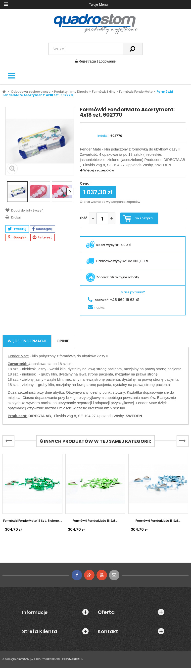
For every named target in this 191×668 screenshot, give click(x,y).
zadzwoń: (113, 300)
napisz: (96, 307)
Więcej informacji (27, 341)
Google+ (17, 237)
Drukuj (13, 217)
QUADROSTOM (20, 659)
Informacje (35, 612)
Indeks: (102, 135)
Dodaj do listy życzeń (24, 210)
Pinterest (42, 237)
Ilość (83, 218)
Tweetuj (17, 229)
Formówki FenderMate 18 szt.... (95, 521)
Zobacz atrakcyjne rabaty (112, 277)
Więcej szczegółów (97, 170)
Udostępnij (42, 229)
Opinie (62, 341)
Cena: (85, 184)
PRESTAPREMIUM (73, 659)
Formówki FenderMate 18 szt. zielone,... (32, 521)
